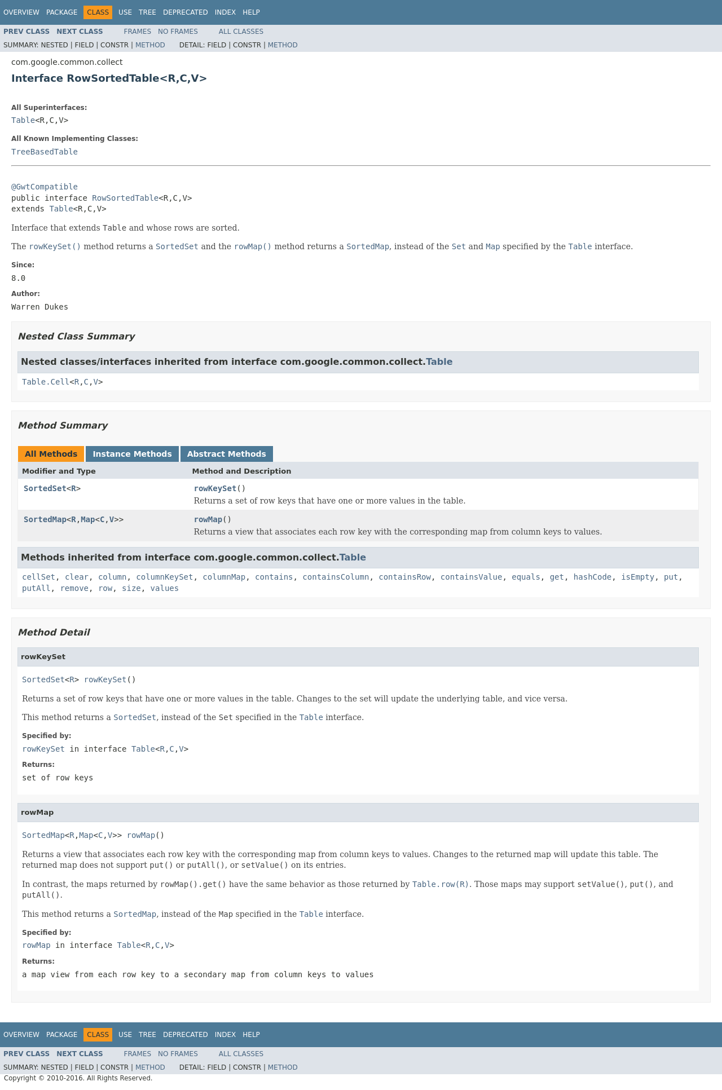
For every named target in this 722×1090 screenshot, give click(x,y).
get (557, 576)
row (105, 588)
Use (125, 12)
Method (150, 45)
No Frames (178, 32)
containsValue (472, 576)
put (671, 576)
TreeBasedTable (44, 151)
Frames (138, 32)
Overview (21, 12)
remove (74, 588)
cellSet (38, 576)
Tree (147, 12)
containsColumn (335, 576)
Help (251, 12)
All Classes (241, 32)
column (112, 576)
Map (88, 519)
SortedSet (45, 488)
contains (274, 576)
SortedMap (45, 519)
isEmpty (637, 576)
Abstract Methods (226, 453)
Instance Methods (132, 453)
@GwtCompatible (44, 186)
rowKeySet (215, 488)
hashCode (592, 576)
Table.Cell (45, 381)
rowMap (208, 519)
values (165, 588)
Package (61, 12)
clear (77, 576)
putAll (36, 588)
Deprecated (185, 12)
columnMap (223, 576)
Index (225, 12)
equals (526, 576)
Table (23, 120)
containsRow (404, 576)
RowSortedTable (125, 197)
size (131, 588)
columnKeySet (164, 576)
